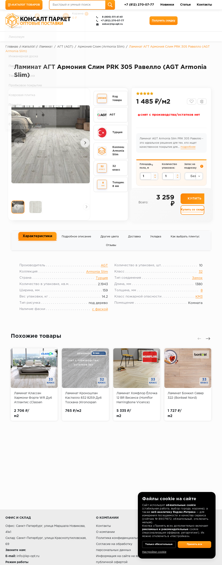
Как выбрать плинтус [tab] (185, 239)
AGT (104, 270)
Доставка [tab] (134, 239)
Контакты (204, 4)
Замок (194, 282)
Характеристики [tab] (37, 238)
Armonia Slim (97, 276)
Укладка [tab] (155, 239)
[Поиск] (110, 5)
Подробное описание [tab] (76, 239)
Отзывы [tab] (111, 248)
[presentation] (18, 143)
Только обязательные (159, 541)
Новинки (167, 4)
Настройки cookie (154, 552)
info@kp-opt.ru (28, 556)
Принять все (194, 541)
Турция (102, 282)
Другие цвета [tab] (110, 239)
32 (197, 276)
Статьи (185, 4)
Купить (194, 203)
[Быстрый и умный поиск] (82, 5)
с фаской (100, 314)
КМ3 (195, 301)
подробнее (188, 149)
